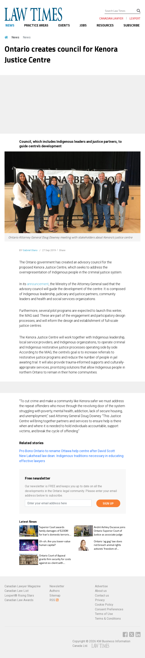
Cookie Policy (104, 604)
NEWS (9, 25)
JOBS (83, 25)
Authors (54, 591)
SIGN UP (108, 503)
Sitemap (54, 595)
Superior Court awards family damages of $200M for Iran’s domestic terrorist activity (54, 530)
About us (101, 591)
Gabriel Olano (30, 250)
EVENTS (64, 25)
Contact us (102, 595)
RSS (54, 600)
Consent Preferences (109, 609)
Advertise (101, 586)
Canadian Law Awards (19, 600)
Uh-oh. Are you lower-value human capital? (54, 543)
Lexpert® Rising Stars (19, 595)
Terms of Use (104, 614)
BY (28, 250)
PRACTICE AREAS (36, 25)
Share (62, 250)
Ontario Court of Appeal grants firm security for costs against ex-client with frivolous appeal (55, 559)
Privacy (100, 600)
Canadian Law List (17, 591)
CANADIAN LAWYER (111, 18)
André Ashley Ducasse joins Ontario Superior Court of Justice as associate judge (109, 530)
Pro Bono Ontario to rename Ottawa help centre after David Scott (67, 451)
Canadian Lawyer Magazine (23, 586)
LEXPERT (135, 18)
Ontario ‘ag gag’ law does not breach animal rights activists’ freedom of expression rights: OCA (108, 545)
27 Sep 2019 (49, 250)
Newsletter (56, 586)
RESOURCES (105, 25)
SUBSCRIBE (131, 25)
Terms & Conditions (108, 618)
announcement (38, 284)
